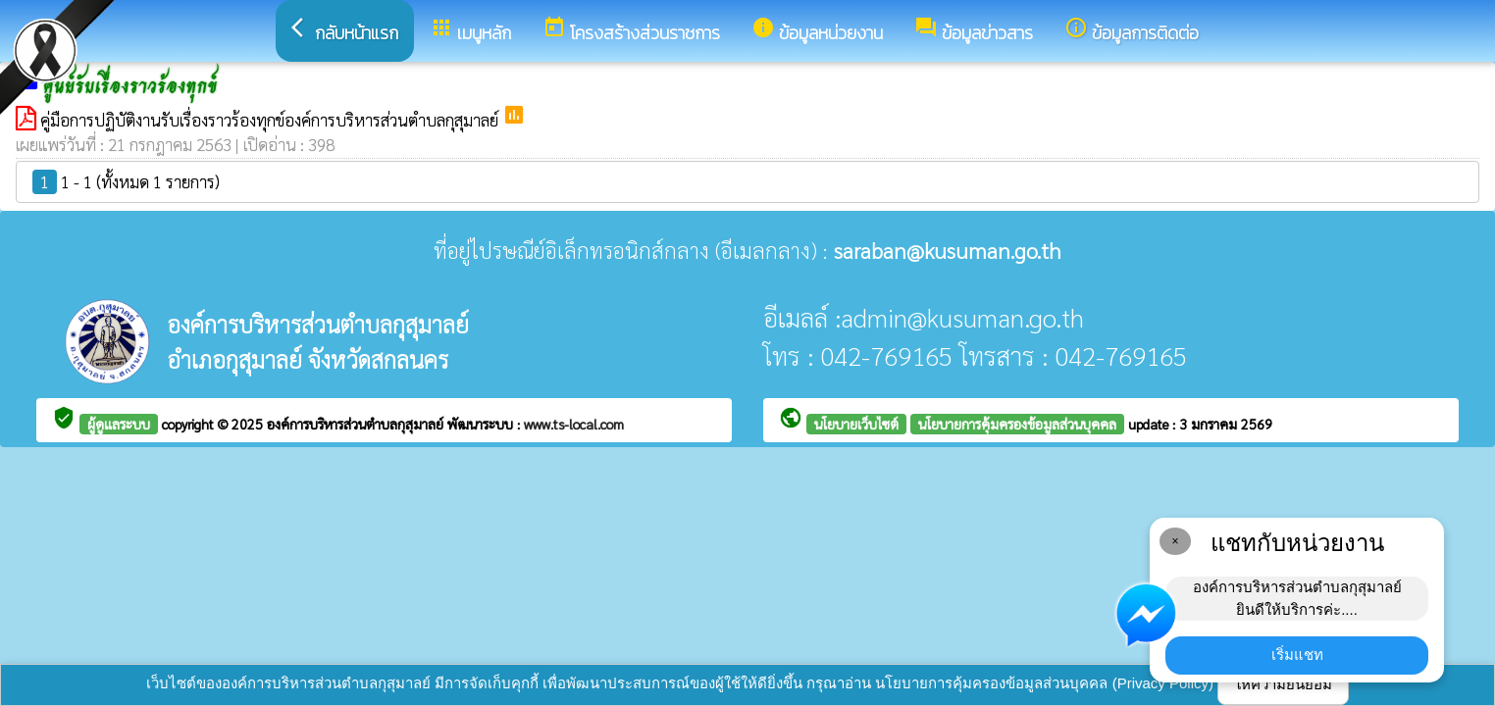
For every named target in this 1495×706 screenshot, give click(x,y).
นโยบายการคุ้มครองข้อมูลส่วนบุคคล (1017, 423)
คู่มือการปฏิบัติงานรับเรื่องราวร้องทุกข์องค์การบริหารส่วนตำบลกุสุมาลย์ (271, 119)
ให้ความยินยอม (1283, 684)
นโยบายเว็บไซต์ (856, 423)
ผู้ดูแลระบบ (118, 423)
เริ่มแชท (1297, 654)
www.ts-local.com (574, 423)
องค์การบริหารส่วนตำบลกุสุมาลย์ (357, 423)
